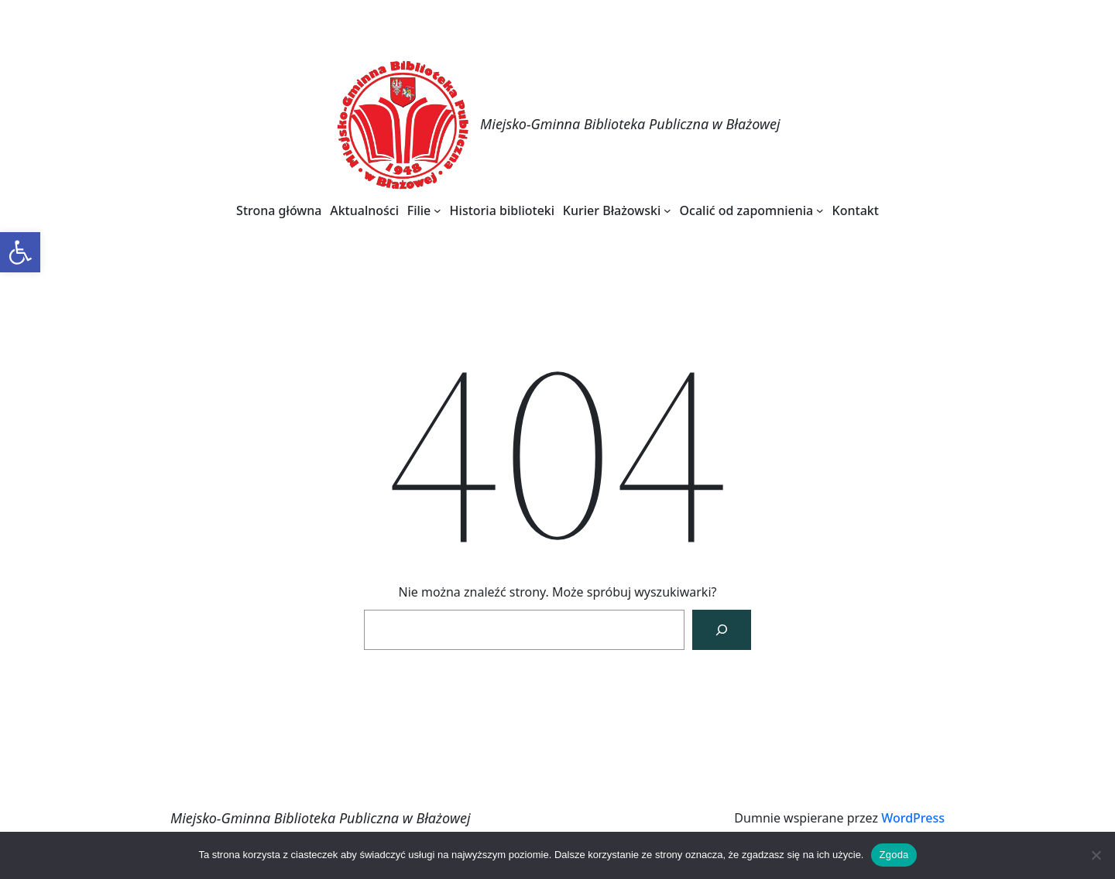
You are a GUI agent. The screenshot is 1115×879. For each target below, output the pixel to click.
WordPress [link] (913, 817)
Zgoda (893, 854)
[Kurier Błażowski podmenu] (667, 210)
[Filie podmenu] (437, 210)
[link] (20, 252)
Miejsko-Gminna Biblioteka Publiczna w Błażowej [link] (630, 124)
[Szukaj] (721, 630)
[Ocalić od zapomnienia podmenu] (820, 210)
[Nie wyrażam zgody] (1095, 855)
